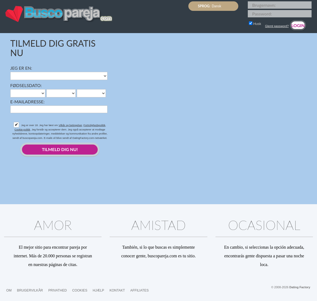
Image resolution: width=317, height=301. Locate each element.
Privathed (57, 290)
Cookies (79, 290)
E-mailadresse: (27, 101)
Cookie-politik (22, 129)
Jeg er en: (21, 68)
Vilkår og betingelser (70, 125)
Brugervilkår (30, 290)
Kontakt (117, 290)
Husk (255, 23)
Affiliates (139, 290)
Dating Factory (299, 287)
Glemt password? (277, 26)
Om (9, 290)
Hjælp (98, 290)
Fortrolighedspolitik (95, 125)
